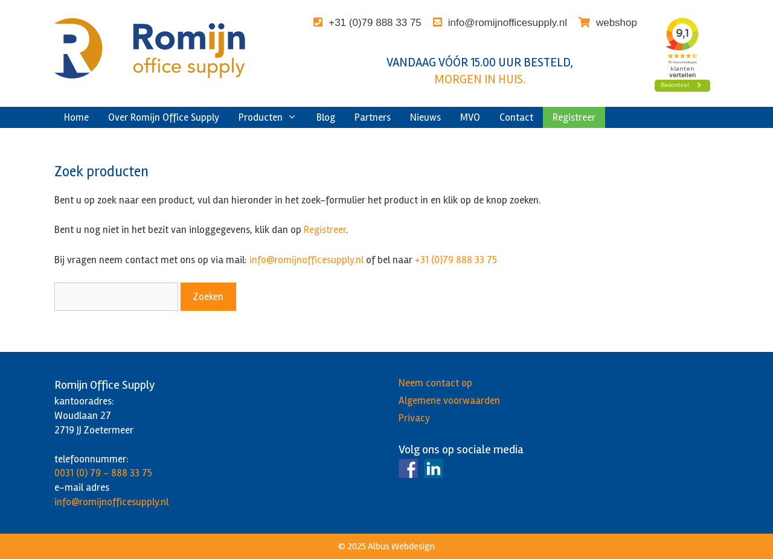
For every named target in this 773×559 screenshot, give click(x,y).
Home (76, 117)
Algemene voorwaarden (449, 400)
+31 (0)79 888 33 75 (375, 22)
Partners (372, 117)
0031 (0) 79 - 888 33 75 (103, 473)
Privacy (414, 418)
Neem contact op (435, 383)
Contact (516, 117)
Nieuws (425, 117)
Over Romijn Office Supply (163, 117)
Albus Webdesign (401, 546)
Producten (273, 117)
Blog (325, 117)
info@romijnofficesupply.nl (507, 22)
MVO (470, 117)
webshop (616, 22)
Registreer (574, 117)
